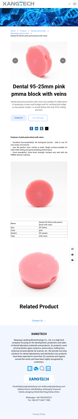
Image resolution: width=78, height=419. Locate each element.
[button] (15, 60)
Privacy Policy (39, 414)
